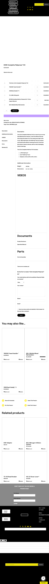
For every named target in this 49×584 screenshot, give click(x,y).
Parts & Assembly (21, 257)
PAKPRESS (12, 124)
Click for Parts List (8, 72)
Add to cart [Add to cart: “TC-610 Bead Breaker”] (7, 481)
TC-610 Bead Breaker (10, 476)
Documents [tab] (4, 140)
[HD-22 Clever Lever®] (35, 463)
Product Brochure (21, 241)
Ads (10, 122)
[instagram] (32, 7)
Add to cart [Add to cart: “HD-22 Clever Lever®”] (29, 481)
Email (19, 303)
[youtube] (30, 9)
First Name (16, 493)
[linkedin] (32, 9)
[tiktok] (27, 9)
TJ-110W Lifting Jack (14, 95)
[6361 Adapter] (13, 429)
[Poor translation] (5, 540)
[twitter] (30, 7)
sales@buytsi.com (44, 514)
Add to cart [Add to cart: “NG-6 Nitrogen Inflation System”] (29, 448)
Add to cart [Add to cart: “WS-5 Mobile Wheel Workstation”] (29, 359)
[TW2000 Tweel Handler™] (13, 340)
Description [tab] (4, 130)
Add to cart (15, 110)
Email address (17, 498)
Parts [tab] (3, 144)
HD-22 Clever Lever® (32, 476)
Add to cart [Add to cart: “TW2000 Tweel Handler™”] (7, 359)
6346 (8, 124)
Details (21, 359)
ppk (16, 124)
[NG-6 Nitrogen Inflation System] (35, 429)
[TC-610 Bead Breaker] (13, 463)
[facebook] (27, 7)
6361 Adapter (8, 443)
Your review (20, 285)
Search (41, 564)
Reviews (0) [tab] (5, 147)
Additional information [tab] (7, 134)
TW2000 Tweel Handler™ (15, 87)
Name (19, 298)
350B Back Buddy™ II (14, 90)
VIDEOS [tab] (4, 137)
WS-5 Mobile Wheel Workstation (17, 104)
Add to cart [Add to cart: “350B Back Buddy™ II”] (7, 391)
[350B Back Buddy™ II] (13, 374)
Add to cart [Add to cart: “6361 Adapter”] (7, 448)
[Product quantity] (37, 87)
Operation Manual (21, 244)
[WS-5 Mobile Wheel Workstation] (35, 340)
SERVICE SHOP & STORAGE (18, 122)
